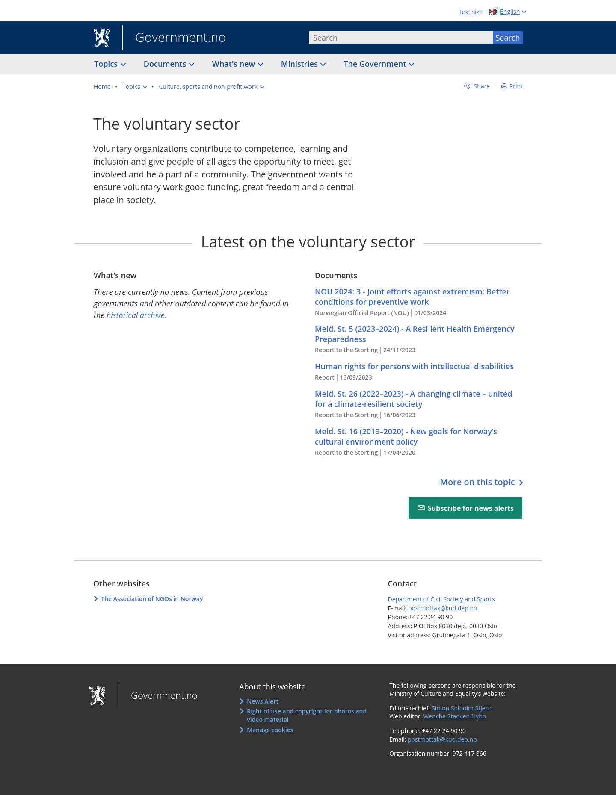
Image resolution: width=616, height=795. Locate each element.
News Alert (262, 701)
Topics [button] (107, 64)
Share (481, 86)
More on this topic (478, 482)
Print (516, 86)
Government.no (174, 38)
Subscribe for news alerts (471, 508)
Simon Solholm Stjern (462, 708)
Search (508, 37)
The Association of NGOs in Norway (152, 599)
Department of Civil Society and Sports (441, 599)
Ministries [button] (300, 64)
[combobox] (401, 37)
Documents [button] (166, 64)
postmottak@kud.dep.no (442, 608)
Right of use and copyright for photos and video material (307, 715)
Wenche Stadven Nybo (455, 716)
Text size (471, 12)
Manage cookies (270, 730)
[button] (134, 86)
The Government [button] (376, 64)
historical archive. (136, 315)
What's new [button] (234, 64)
